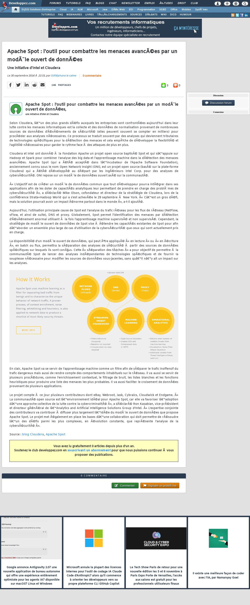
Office (173, 9)
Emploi (149, 3)
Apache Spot (55, 435)
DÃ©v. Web (118, 9)
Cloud (63, 9)
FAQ (88, 3)
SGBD (162, 9)
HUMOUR (185, 14)
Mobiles (186, 9)
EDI (131, 9)
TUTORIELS (48, 14)
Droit (181, 3)
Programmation (146, 9)
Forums (55, 3)
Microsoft (92, 9)
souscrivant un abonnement (89, 451)
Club (194, 3)
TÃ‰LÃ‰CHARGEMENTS (112, 14)
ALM (80, 9)
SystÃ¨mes (201, 9)
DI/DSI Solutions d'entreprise (38, 9)
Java (104, 9)
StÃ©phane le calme (63, 75)
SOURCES (136, 14)
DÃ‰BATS (151, 14)
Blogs (99, 3)
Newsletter (130, 3)
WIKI (164, 14)
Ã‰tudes (166, 3)
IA (72, 9)
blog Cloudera (33, 435)
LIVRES (89, 14)
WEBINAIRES (74, 14)
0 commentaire (92, 76)
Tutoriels (73, 3)
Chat (113, 3)
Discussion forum (218, 103)
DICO (173, 14)
